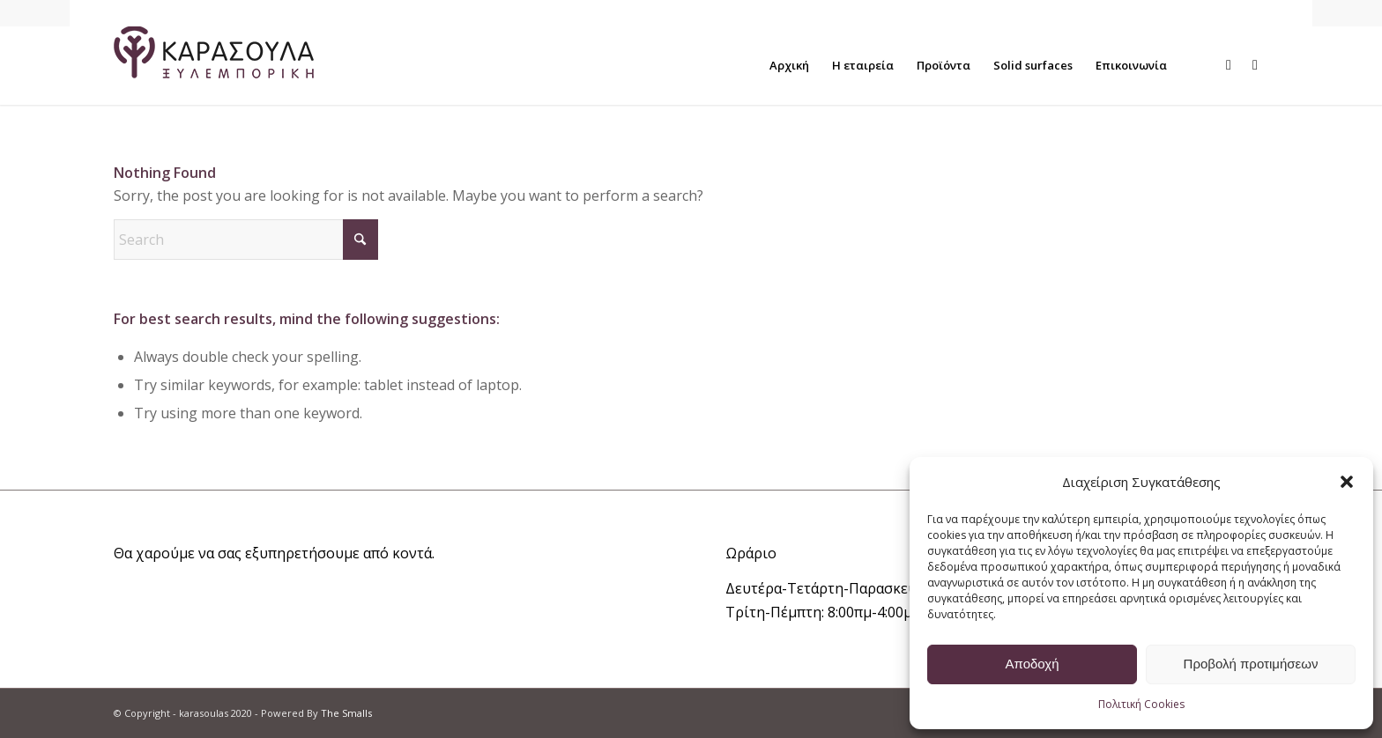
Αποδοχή (1032, 663)
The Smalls (346, 713)
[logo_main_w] (214, 65)
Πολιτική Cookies (1141, 704)
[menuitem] (789, 65)
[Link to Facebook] (1228, 64)
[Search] (246, 239)
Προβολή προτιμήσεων (1251, 663)
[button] (1347, 482)
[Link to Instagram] (1255, 64)
